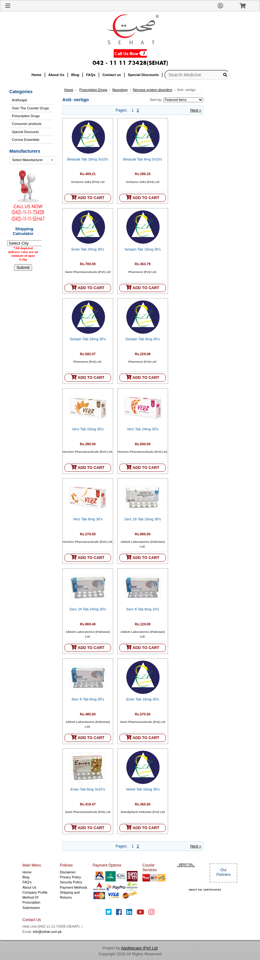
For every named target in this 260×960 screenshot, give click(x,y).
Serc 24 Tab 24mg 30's (88, 609)
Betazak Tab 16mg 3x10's (87, 159)
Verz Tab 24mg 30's (142, 429)
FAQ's (26, 882)
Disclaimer (68, 872)
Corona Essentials (25, 139)
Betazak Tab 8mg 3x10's (142, 159)
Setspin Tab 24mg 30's (88, 339)
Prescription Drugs (26, 116)
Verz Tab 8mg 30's (87, 519)
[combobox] (32, 160)
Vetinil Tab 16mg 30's (143, 789)
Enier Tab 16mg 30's (142, 699)
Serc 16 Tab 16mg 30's (142, 519)
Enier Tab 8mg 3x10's (87, 789)
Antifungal (19, 100)
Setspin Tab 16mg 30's (142, 249)
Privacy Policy (70, 877)
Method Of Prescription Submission (31, 903)
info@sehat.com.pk (47, 932)
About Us (29, 887)
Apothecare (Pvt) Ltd (139, 948)
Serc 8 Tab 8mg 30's (87, 699)
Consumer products (26, 124)
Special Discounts (25, 132)
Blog (25, 877)
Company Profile (34, 892)
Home (68, 90)
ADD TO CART (87, 197)
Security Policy (71, 882)
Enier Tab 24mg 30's (87, 249)
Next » (195, 110)
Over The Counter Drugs (30, 108)
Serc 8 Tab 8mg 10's (142, 609)
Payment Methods (73, 887)
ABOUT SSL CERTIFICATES (186, 865)
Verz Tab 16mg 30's (88, 429)
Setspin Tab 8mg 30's (143, 339)
